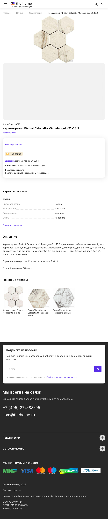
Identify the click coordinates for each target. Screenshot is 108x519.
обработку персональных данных (62, 377)
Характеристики (10, 132)
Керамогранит (36, 13)
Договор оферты (12, 490)
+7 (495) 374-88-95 (21, 407)
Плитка (19, 13)
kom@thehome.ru (19, 414)
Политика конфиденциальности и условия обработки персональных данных (45, 496)
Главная (7, 13)
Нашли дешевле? (13, 144)
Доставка (10, 161)
